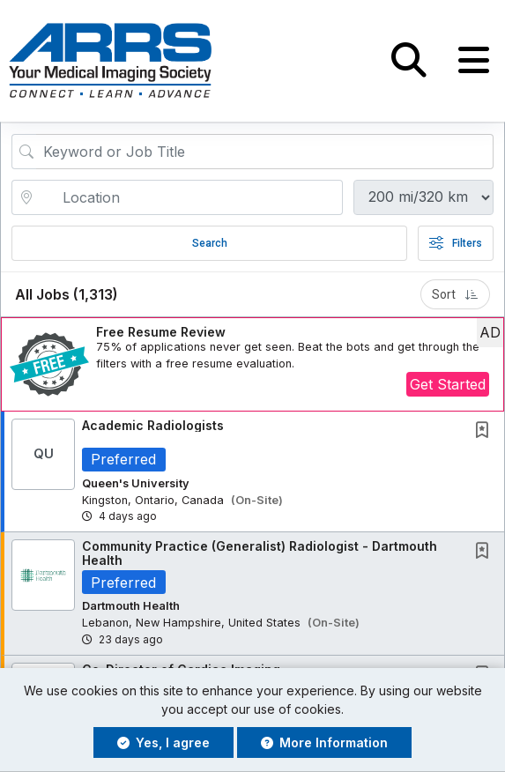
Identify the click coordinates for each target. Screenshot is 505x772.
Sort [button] (455, 294)
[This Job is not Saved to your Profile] (485, 431)
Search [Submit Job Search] (209, 243)
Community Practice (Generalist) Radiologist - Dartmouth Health (259, 553)
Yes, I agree (163, 742)
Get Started (448, 385)
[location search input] (189, 197)
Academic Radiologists (153, 425)
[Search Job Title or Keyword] (265, 151)
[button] (473, 61)
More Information (324, 742)
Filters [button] (455, 243)
